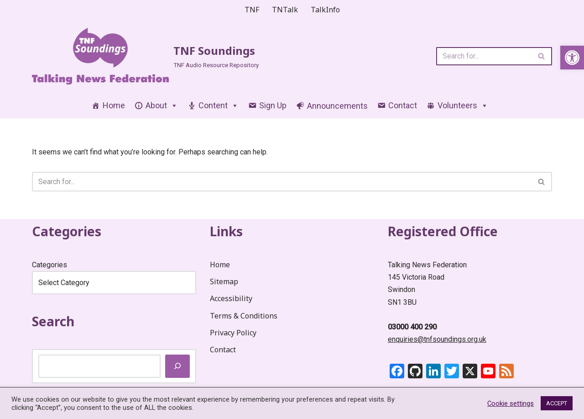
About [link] (162, 105)
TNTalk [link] (285, 10)
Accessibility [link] (231, 298)
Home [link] (114, 105)
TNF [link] (252, 10)
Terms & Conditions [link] (243, 316)
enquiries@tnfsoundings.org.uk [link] (437, 339)
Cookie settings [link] (510, 403)
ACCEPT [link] (556, 403)
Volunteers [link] (463, 105)
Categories (49, 264)
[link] (572, 57)
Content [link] (218, 105)
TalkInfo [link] (325, 10)
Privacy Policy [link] (233, 333)
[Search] (484, 56)
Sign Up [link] (273, 105)
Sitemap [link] (224, 281)
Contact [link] (402, 105)
